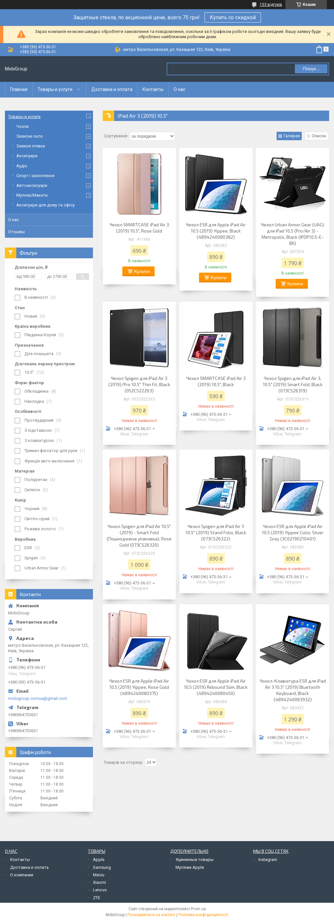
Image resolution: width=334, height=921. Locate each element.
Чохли (22, 126)
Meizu (98, 874)
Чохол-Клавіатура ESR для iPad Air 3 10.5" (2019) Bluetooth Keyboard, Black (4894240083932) (293, 690)
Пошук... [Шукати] (311, 68)
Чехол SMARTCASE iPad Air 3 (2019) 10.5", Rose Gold (139, 228)
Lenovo (100, 889)
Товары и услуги (55, 89)
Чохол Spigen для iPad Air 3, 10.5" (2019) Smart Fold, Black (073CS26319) (293, 384)
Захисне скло (29, 136)
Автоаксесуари (31, 185)
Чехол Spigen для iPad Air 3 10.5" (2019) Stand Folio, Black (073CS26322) (216, 532)
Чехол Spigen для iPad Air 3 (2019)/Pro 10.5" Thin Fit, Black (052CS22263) (139, 384)
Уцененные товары (194, 859)
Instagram (267, 859)
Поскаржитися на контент (151, 915)
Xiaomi (99, 882)
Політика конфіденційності (203, 915)
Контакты (153, 89)
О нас (179, 89)
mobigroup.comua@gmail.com (37, 698)
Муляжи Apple (189, 867)
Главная (18, 89)
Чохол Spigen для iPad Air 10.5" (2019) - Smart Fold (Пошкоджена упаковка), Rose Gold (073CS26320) (139, 535)
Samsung (102, 867)
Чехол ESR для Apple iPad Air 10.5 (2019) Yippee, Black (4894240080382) (216, 231)
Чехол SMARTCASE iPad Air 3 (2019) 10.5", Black (216, 381)
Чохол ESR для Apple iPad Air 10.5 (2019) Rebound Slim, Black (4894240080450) (216, 687)
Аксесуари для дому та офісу (45, 205)
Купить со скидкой (233, 17)
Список (319, 135)
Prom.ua (198, 909)
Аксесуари (27, 155)
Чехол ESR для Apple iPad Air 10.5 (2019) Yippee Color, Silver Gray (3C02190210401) (293, 532)
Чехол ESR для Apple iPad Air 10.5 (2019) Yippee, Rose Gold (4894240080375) (139, 687)
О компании (21, 874)
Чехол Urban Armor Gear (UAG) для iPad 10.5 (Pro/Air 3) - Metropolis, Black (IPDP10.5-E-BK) (292, 234)
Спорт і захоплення (35, 175)
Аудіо (21, 165)
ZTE (96, 897)
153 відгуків (271, 4)
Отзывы (16, 231)
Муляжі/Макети (32, 195)
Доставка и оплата (111, 89)
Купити (142, 271)
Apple (98, 859)
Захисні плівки (30, 145)
